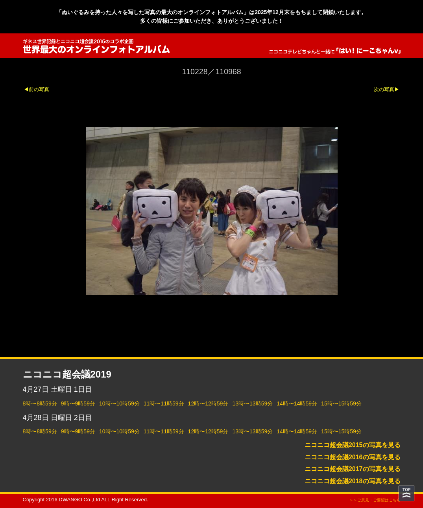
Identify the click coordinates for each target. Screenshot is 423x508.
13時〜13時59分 (252, 403)
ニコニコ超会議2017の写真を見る (353, 469)
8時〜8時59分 (40, 403)
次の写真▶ (386, 89)
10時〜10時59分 (119, 403)
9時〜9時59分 (78, 403)
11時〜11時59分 (164, 403)
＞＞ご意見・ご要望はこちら (375, 500)
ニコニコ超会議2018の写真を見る (353, 481)
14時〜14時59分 (297, 403)
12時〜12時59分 (208, 403)
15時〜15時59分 (341, 403)
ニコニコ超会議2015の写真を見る (353, 445)
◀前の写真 (36, 89)
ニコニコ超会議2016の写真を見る (353, 457)
